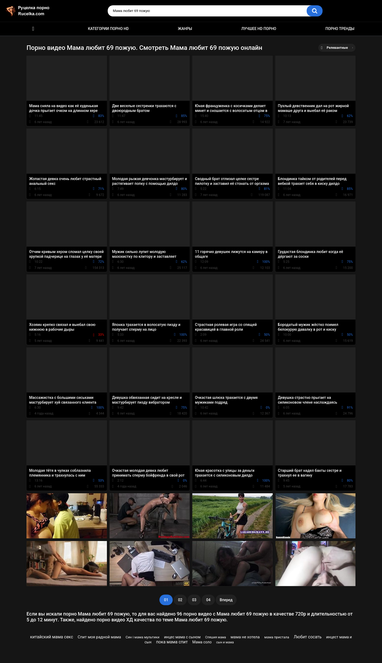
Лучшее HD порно (258, 29)
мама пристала (276, 637)
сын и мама (225, 642)
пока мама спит (172, 641)
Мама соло (202, 642)
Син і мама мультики (142, 637)
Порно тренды (339, 29)
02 (180, 600)
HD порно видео (33, 29)
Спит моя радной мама (99, 637)
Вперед (226, 600)
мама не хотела (245, 637)
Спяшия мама (215, 637)
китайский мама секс (51, 636)
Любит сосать (308, 636)
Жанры (185, 29)
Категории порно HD (108, 29)
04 (208, 600)
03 (194, 600)
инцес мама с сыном (182, 637)
